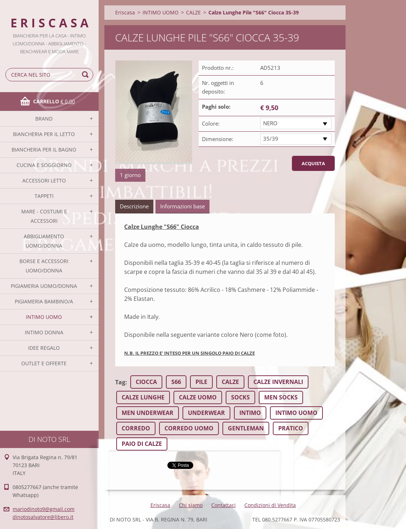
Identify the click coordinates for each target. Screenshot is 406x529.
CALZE (193, 12)
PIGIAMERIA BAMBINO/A (44, 301)
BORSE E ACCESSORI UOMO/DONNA (43, 266)
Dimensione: (217, 139)
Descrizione (134, 206)
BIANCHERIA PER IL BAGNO (44, 149)
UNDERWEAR (206, 413)
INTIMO (250, 413)
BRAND (44, 118)
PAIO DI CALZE (142, 444)
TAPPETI (44, 196)
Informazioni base (182, 206)
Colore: (211, 123)
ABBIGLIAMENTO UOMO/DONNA (44, 241)
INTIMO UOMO (44, 316)
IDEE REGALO (44, 347)
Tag (120, 382)
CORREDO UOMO (188, 428)
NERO (270, 123)
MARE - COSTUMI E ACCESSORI (44, 216)
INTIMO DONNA (44, 332)
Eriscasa (125, 12)
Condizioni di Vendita (270, 505)
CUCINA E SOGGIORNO (44, 165)
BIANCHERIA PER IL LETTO (44, 134)
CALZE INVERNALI (278, 382)
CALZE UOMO (198, 397)
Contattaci (223, 505)
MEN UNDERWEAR (147, 413)
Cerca (86, 74)
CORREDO (136, 428)
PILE (201, 382)
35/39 (270, 138)
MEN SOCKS (281, 397)
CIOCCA (146, 382)
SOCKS (240, 397)
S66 (176, 382)
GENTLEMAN (246, 428)
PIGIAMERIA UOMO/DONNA (44, 285)
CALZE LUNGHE (143, 397)
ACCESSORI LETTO (44, 180)
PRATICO (290, 428)
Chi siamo (191, 505)
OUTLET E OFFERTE (44, 363)
